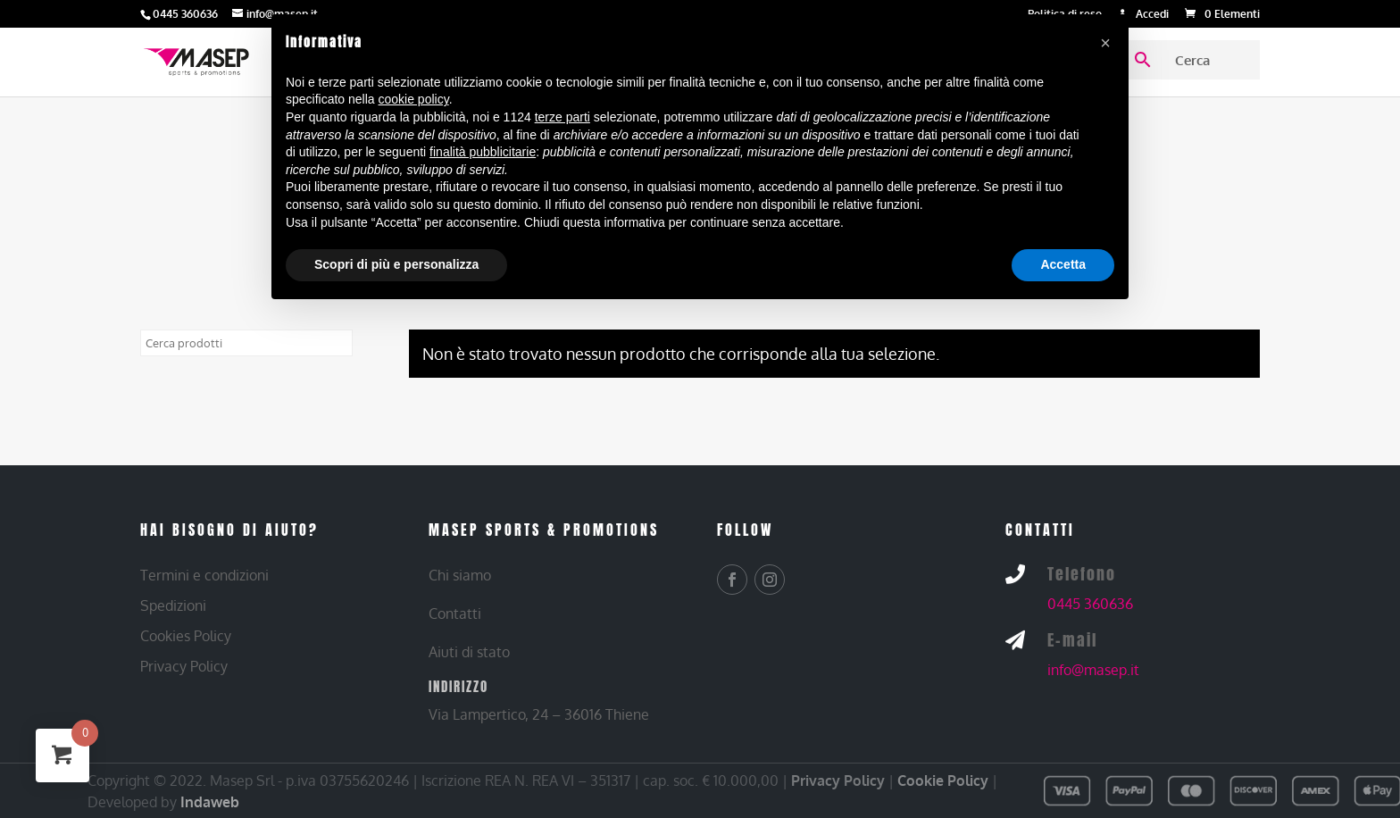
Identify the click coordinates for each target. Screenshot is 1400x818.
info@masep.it (1093, 670)
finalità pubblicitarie (482, 152)
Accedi (1152, 15)
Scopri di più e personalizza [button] (396, 264)
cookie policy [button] (414, 99)
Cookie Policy (942, 780)
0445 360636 (1090, 604)
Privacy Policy (838, 780)
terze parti (562, 117)
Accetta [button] (1063, 264)
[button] (1105, 43)
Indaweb (209, 802)
